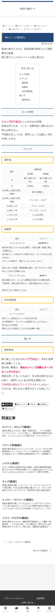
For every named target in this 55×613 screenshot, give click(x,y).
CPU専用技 (27, 91)
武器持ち (43, 404)
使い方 (22, 95)
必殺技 (25, 87)
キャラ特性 (24, 74)
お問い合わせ (27, 602)
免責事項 (41, 598)
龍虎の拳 (7, 404)
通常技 (25, 83)
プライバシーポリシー (14, 598)
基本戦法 (26, 99)
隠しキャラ (8, 409)
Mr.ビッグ (20, 404)
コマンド (23, 78)
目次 (23, 68)
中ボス (31, 404)
